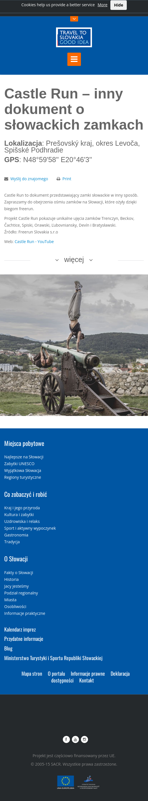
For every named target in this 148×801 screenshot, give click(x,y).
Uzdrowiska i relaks (22, 521)
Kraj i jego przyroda (22, 507)
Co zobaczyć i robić (25, 494)
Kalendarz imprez (20, 629)
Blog (8, 648)
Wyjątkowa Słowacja (22, 470)
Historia (11, 579)
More (103, 4)
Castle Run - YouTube (34, 241)
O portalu (56, 673)
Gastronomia (16, 535)
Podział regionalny (21, 593)
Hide (118, 5)
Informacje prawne (88, 673)
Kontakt (86, 680)
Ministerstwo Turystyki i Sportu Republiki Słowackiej (53, 658)
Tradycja (12, 541)
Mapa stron (32, 673)
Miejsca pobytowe (24, 443)
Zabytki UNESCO (19, 463)
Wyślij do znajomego (29, 178)
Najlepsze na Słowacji (24, 456)
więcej (74, 259)
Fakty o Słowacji (18, 572)
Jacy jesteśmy (16, 586)
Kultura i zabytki (19, 514)
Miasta (10, 599)
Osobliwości (15, 606)
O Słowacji (16, 558)
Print (67, 178)
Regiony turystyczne (22, 477)
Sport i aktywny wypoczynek (30, 528)
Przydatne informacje (23, 638)
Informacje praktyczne (24, 613)
